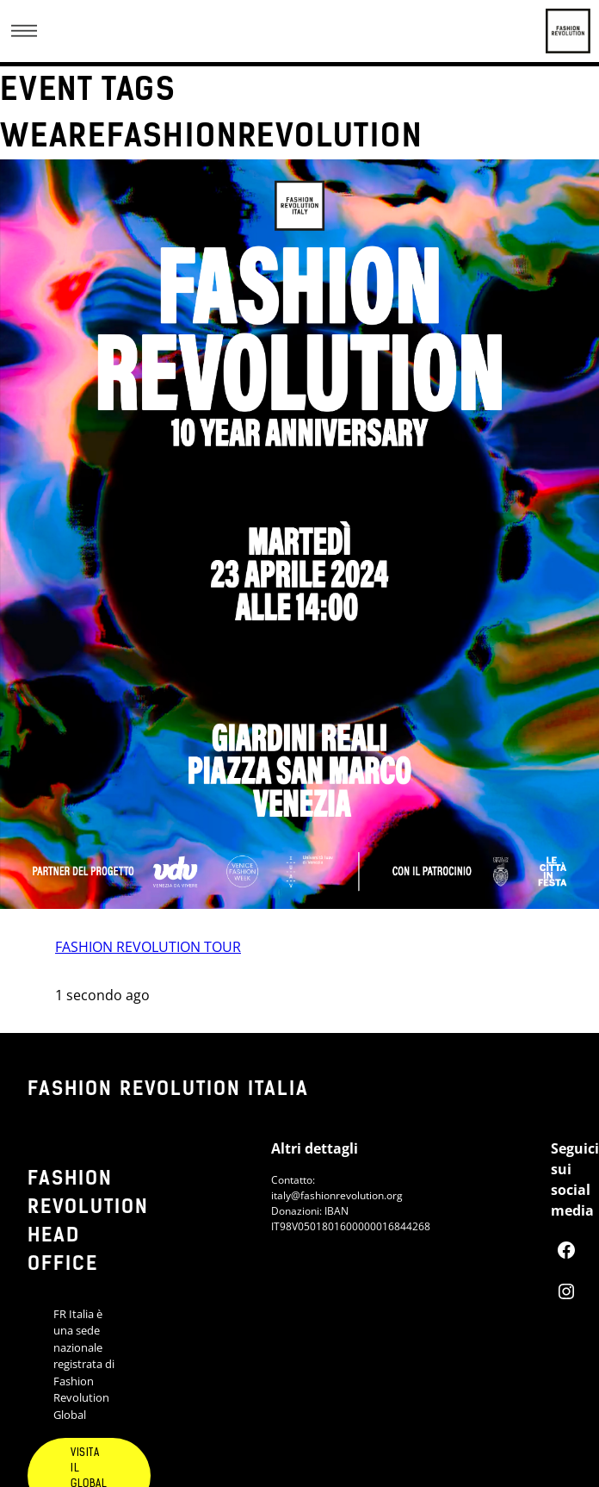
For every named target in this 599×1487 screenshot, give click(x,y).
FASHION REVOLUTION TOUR (148, 946)
